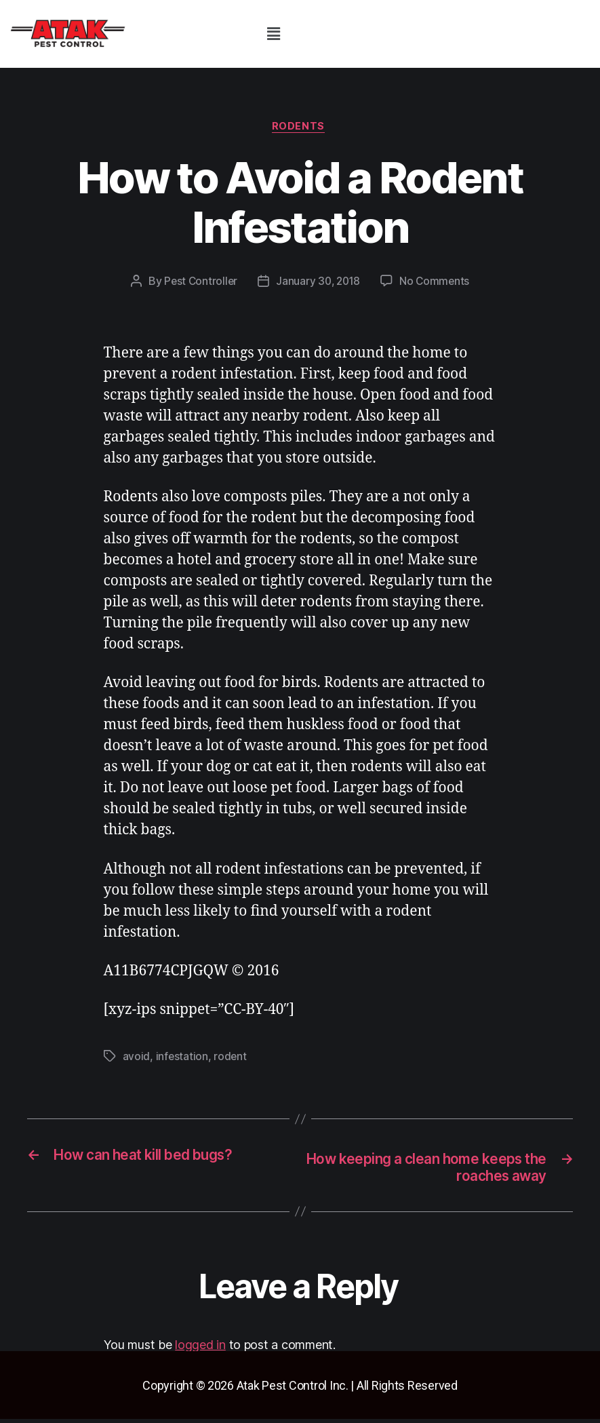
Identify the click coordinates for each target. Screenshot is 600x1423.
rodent (230, 1058)
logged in (200, 1348)
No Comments (437, 283)
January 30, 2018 (318, 283)
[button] (273, 33)
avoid (137, 1058)
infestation (182, 1058)
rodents (300, 128)
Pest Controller (198, 283)
